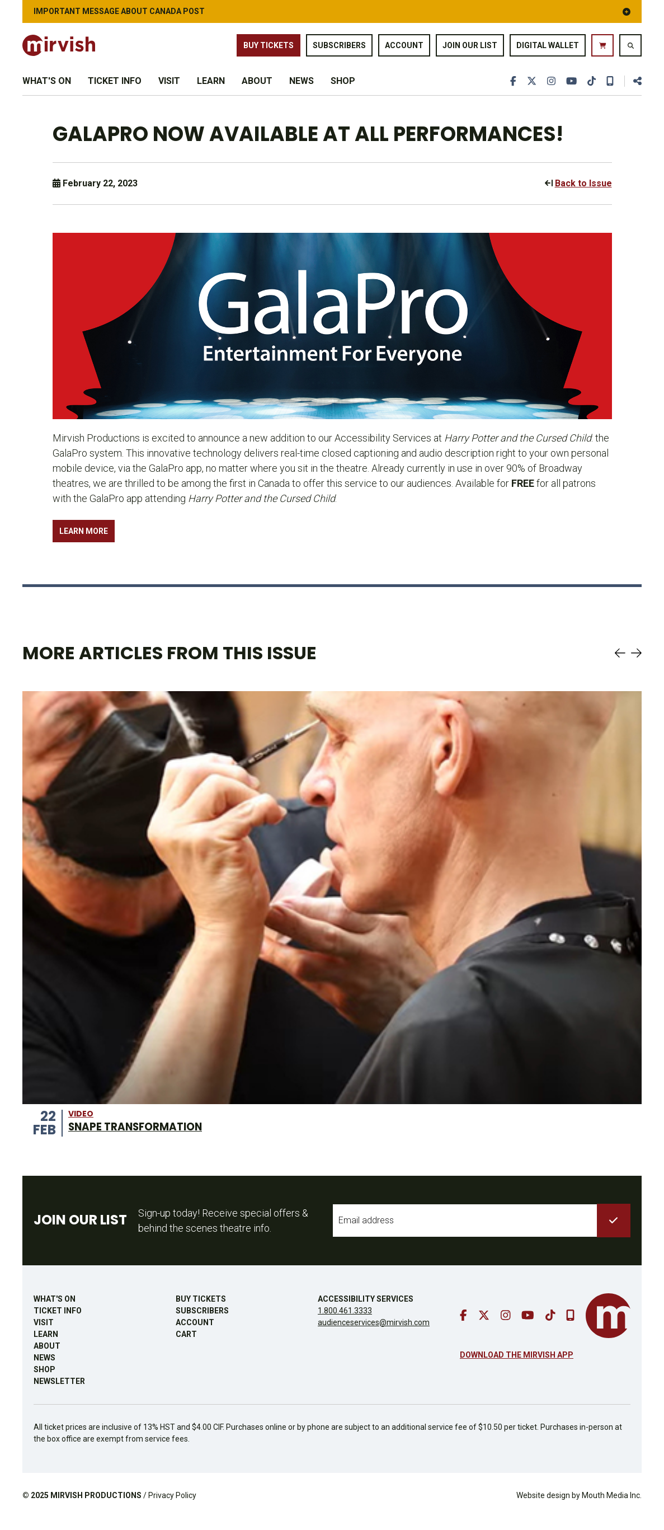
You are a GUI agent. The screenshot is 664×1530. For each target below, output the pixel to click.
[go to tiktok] (590, 89)
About (257, 88)
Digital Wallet (547, 45)
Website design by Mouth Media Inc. (579, 1507)
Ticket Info (115, 88)
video (80, 1125)
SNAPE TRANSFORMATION (141, 1138)
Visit (169, 88)
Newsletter (59, 1392)
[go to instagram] (549, 89)
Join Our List (469, 45)
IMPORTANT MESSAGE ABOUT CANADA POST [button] (332, 11)
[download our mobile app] (610, 89)
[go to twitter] (529, 89)
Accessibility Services (365, 1310)
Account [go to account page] (404, 45)
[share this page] (633, 89)
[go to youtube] (570, 89)
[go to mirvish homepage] (608, 1327)
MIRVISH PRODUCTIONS (96, 1507)
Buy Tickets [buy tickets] (268, 45)
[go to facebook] (510, 89)
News (301, 88)
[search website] (630, 46)
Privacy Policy (172, 1507)
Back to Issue (583, 195)
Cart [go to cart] (186, 1345)
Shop (343, 88)
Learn (211, 88)
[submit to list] (613, 1232)
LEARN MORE (83, 542)
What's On (46, 88)
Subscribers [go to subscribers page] (339, 45)
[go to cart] (602, 46)
